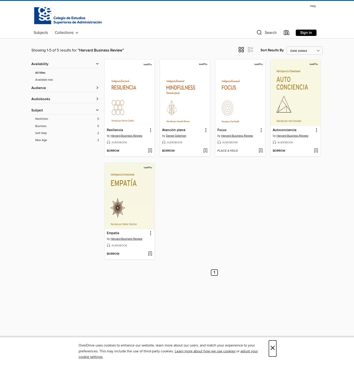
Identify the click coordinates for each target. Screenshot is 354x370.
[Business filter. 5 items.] (67, 126)
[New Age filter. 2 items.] (67, 140)
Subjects (41, 32)
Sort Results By (272, 50)
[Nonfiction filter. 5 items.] (67, 119)
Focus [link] (221, 130)
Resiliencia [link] (115, 130)
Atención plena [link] (173, 130)
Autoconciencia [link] (284, 130)
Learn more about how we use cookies (205, 351)
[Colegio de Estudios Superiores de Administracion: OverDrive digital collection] (68, 15)
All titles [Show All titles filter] (40, 73)
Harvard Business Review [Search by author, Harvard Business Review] (126, 136)
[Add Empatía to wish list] (150, 254)
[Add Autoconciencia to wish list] (316, 151)
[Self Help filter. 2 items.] (67, 133)
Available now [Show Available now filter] (44, 80)
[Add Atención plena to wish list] (205, 151)
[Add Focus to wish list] (260, 151)
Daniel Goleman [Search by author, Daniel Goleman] (176, 136)
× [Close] (272, 348)
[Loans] (286, 33)
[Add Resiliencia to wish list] (150, 151)
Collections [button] (67, 32)
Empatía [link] (113, 233)
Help (313, 6)
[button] (266, 33)
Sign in (306, 32)
